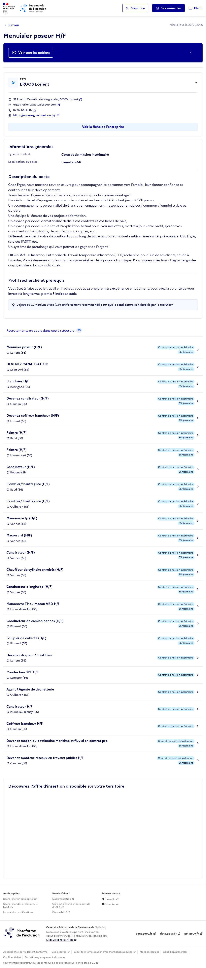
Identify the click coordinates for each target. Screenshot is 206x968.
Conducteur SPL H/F (22, 672)
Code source (59, 952)
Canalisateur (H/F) (20, 466)
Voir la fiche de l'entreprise (103, 126)
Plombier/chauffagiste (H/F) (28, 483)
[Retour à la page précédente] (13, 25)
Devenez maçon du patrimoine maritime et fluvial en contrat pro (57, 740)
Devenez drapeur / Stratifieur (29, 655)
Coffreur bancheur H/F (24, 723)
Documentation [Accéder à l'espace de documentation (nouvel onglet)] (61, 899)
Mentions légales (149, 952)
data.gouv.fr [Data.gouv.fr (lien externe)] (168, 934)
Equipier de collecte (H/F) (26, 638)
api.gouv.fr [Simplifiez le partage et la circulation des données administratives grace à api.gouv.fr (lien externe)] (191, 934)
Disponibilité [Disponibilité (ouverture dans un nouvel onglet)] (59, 912)
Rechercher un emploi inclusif (20, 899)
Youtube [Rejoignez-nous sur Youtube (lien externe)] (108, 904)
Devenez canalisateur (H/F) (27, 398)
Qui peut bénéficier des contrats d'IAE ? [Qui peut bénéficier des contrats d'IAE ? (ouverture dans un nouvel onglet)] (71, 905)
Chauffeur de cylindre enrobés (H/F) (34, 569)
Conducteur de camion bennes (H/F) (35, 620)
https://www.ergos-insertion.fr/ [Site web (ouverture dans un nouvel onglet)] (34, 115)
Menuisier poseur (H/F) (24, 347)
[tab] (44, 330)
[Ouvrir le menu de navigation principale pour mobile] (194, 8)
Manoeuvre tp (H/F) (21, 518)
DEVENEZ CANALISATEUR (27, 364)
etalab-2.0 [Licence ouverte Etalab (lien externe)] (89, 963)
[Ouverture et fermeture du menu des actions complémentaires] (191, 53)
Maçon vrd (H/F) (19, 535)
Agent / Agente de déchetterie (30, 689)
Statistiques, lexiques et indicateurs (45, 957)
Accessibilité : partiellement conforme (25, 952)
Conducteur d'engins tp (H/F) (29, 586)
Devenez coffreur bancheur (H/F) (32, 415)
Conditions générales (175, 952)
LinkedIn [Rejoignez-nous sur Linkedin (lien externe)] (108, 899)
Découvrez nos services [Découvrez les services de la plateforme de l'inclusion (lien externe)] (59, 940)
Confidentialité (12, 957)
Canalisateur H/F (19, 706)
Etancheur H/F (17, 381)
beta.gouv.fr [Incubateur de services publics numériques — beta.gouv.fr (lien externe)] (144, 934)
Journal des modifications (18, 912)
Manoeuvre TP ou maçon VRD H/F (33, 603)
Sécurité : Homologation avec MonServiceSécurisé (103, 952)
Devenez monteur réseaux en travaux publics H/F (44, 757)
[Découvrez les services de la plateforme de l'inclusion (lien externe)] (22, 932)
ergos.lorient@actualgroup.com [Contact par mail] (35, 105)
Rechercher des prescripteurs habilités (20, 905)
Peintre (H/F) (16, 432)
